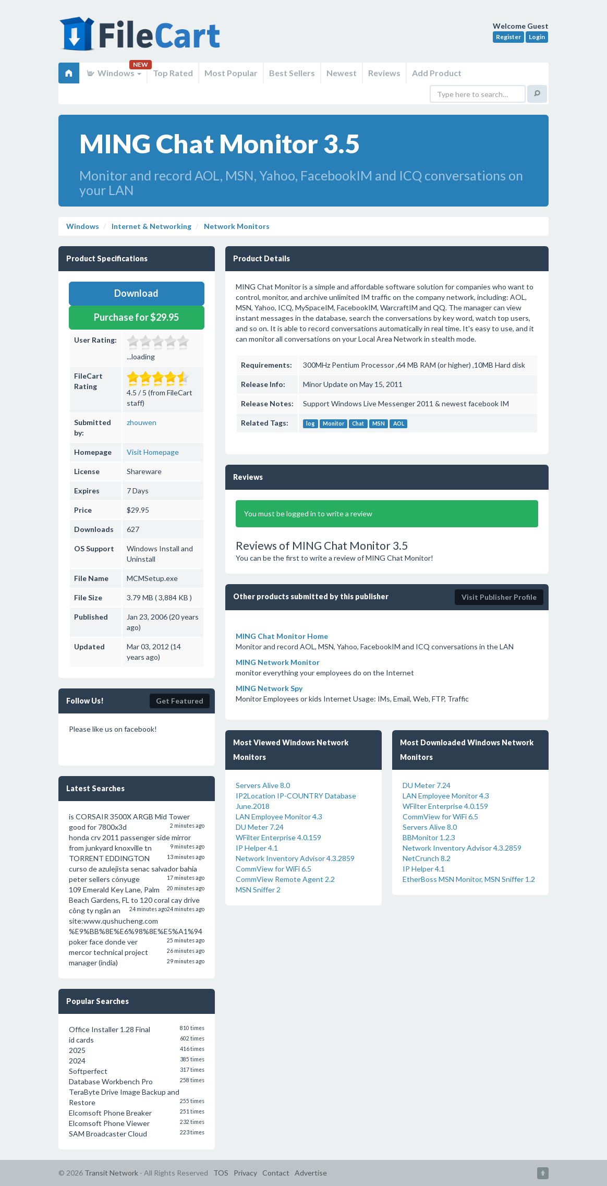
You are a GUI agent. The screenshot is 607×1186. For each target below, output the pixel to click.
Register (508, 37)
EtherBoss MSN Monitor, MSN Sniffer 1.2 (469, 879)
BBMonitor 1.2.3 (429, 837)
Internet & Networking (150, 226)
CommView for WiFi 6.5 (273, 868)
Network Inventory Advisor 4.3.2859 (295, 858)
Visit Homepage (153, 451)
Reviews (384, 73)
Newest (341, 73)
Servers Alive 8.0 (263, 785)
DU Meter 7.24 (260, 826)
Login (537, 37)
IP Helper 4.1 (257, 847)
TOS (220, 1172)
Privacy (245, 1172)
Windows (113, 73)
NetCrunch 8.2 (427, 858)
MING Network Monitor (278, 662)
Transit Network (111, 1172)
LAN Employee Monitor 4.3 (279, 816)
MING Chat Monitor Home (282, 636)
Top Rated (173, 73)
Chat (358, 423)
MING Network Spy (269, 688)
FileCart (141, 39)
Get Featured (179, 700)
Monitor (333, 423)
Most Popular (231, 73)
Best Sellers (292, 73)
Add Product (437, 73)
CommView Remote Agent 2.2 (285, 879)
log (310, 423)
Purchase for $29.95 (136, 317)
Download (136, 293)
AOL (398, 423)
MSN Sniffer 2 (258, 889)
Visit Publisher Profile (499, 596)
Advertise (311, 1172)
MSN (378, 423)
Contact (275, 1172)
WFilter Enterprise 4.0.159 (278, 837)
